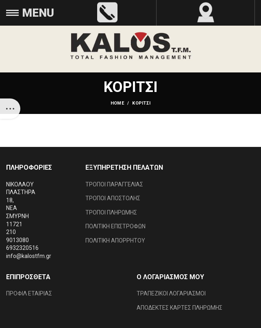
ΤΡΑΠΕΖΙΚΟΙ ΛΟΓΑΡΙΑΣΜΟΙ (171, 293)
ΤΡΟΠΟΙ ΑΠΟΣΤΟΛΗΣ (112, 198)
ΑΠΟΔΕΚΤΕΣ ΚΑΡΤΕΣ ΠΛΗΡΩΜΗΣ (179, 307)
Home (117, 103)
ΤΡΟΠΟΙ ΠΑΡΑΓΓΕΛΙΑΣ (114, 184)
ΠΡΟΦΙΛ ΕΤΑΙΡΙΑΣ (29, 293)
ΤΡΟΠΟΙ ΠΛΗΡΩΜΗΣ (111, 212)
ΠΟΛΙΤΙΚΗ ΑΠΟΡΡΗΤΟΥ (115, 240)
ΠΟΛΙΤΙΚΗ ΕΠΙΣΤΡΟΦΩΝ (115, 226)
